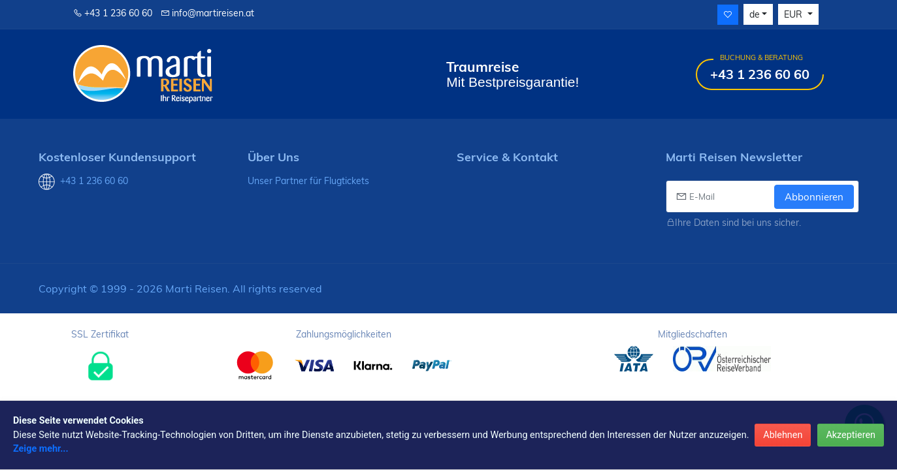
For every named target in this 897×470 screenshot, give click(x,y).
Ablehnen (782, 435)
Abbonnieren (814, 197)
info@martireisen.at (207, 13)
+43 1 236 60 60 (112, 13)
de (754, 14)
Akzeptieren (850, 435)
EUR (794, 14)
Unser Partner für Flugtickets (308, 181)
